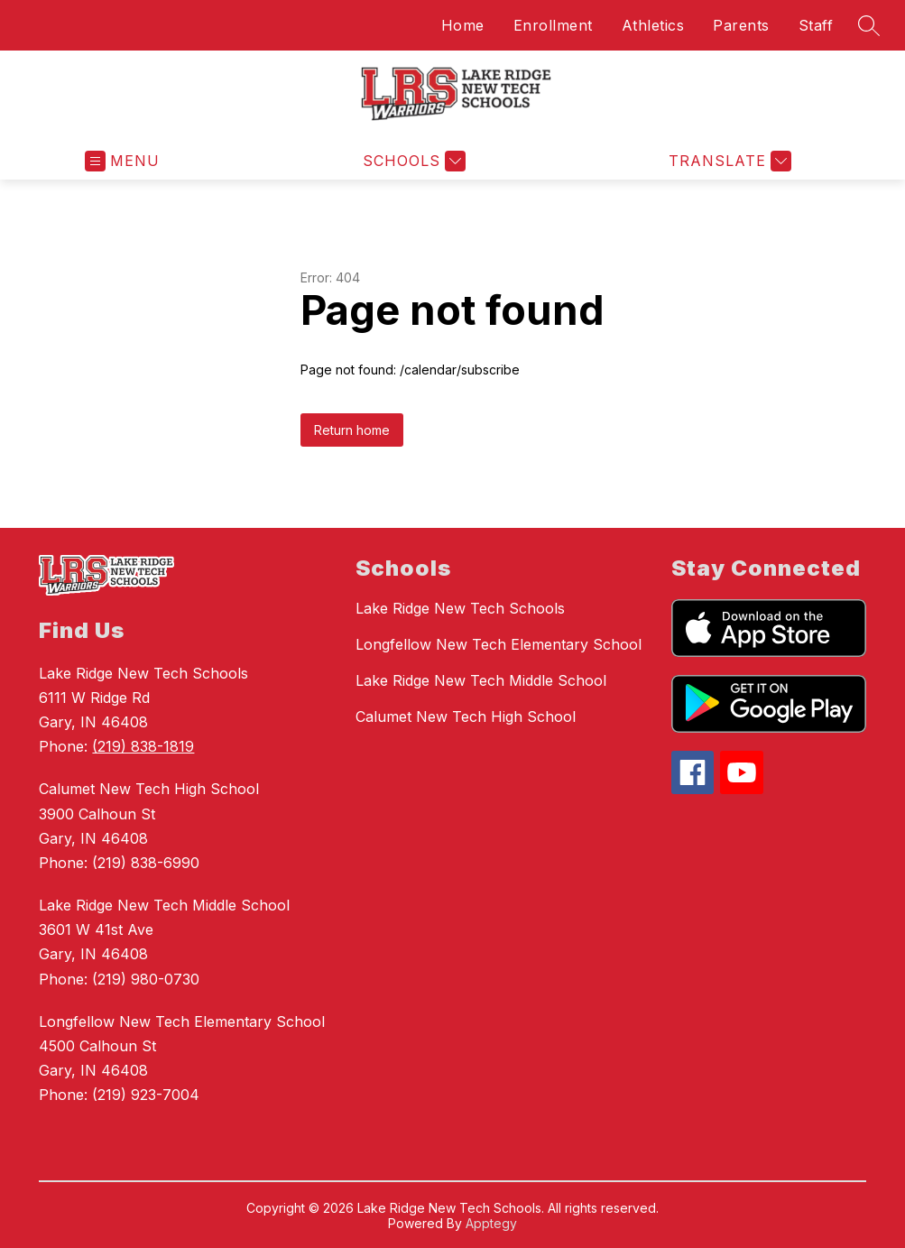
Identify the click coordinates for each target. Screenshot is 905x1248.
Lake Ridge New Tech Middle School (481, 680)
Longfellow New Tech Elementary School (499, 644)
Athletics (653, 25)
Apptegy (491, 1223)
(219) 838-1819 (143, 746)
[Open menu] (122, 161)
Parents (741, 25)
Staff (816, 25)
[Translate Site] (727, 161)
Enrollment (553, 25)
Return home (352, 430)
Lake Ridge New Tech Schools (460, 608)
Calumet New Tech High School (466, 716)
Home (463, 25)
